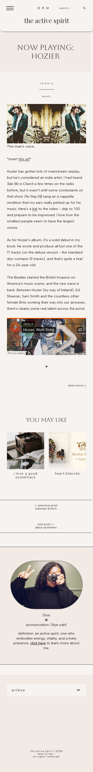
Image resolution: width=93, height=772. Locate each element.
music (46, 96)
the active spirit (46, 20)
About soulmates (46, 527)
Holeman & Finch (46, 508)
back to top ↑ (47, 753)
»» (85, 385)
